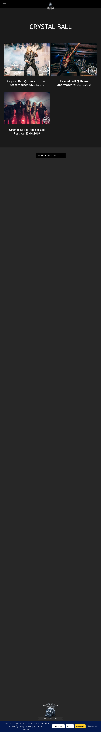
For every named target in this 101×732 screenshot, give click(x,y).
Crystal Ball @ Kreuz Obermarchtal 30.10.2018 (74, 83)
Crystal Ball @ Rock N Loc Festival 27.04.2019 (27, 131)
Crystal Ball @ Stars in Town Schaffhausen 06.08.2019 (26, 83)
